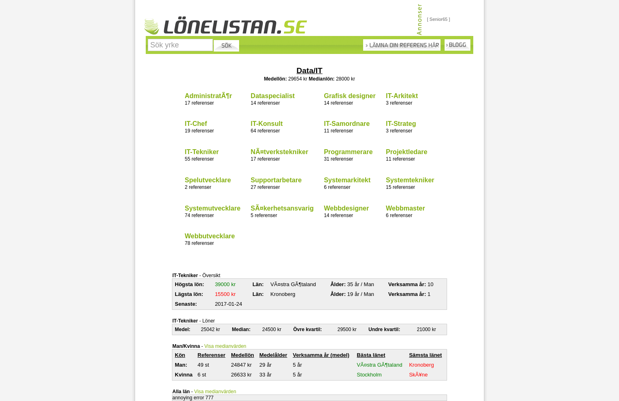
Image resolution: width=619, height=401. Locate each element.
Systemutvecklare (212, 208)
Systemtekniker (410, 180)
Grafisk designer (349, 95)
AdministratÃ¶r (208, 95)
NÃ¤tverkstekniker (279, 151)
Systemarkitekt (347, 180)
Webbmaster (405, 208)
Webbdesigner (346, 208)
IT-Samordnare (347, 123)
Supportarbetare (276, 180)
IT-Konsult (266, 123)
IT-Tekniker (202, 151)
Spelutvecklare (208, 180)
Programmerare (348, 151)
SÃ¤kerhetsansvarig (282, 208)
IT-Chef (196, 123)
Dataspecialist (273, 95)
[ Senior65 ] (438, 19)
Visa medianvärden (225, 346)
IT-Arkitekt (402, 95)
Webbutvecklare (210, 236)
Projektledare (406, 151)
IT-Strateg (401, 123)
